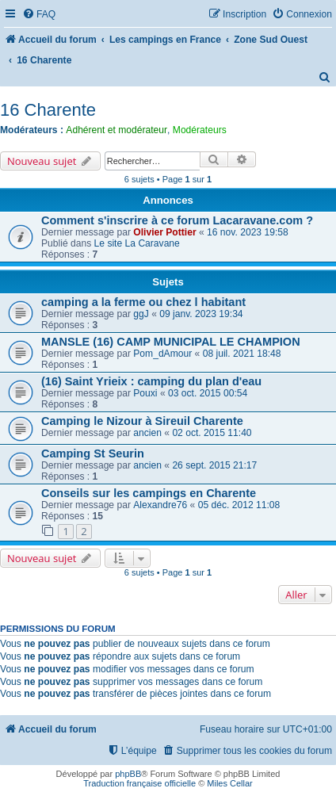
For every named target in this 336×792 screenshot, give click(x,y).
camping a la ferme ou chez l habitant (143, 302)
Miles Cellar (229, 783)
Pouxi (145, 393)
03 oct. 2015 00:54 (207, 393)
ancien (147, 432)
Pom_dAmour (162, 353)
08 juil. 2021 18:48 (242, 353)
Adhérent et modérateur (116, 130)
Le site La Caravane (137, 243)
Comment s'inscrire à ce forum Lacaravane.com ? (177, 220)
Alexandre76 (160, 505)
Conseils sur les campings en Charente (148, 493)
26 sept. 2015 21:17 (214, 465)
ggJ (141, 313)
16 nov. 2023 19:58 (247, 232)
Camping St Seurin (92, 453)
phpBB (128, 774)
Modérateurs (200, 130)
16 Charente (48, 110)
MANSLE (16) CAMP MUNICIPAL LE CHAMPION (170, 341)
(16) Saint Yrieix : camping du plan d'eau (151, 381)
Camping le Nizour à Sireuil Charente (142, 421)
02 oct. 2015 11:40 (211, 432)
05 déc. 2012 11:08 (239, 505)
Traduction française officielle (139, 783)
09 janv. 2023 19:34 (200, 313)
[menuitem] (38, 14)
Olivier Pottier (164, 232)
